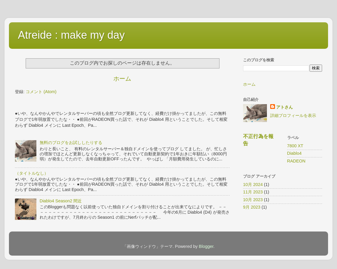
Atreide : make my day (71, 35)
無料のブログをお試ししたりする (71, 142)
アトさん (284, 107)
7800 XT (295, 145)
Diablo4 (294, 153)
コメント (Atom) (41, 91)
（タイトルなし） (31, 173)
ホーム (122, 78)
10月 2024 (253, 184)
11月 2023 (253, 192)
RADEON (296, 161)
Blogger (206, 246)
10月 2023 (253, 199)
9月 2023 (251, 207)
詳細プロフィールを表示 (293, 115)
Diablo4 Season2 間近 (61, 200)
